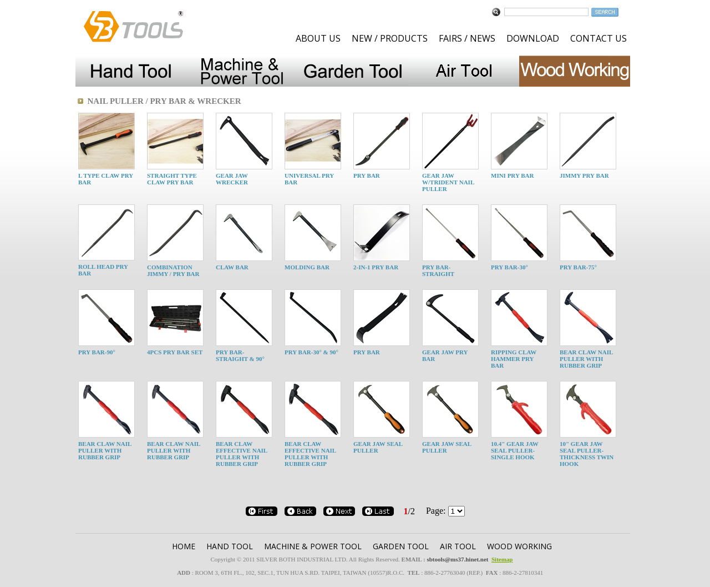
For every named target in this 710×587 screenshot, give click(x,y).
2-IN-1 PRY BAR (375, 267)
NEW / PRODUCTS (390, 38)
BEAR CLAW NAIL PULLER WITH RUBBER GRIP (586, 359)
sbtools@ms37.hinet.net (457, 559)
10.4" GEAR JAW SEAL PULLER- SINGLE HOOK (515, 450)
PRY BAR (366, 175)
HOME (183, 546)
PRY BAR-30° (509, 267)
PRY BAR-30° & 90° (311, 352)
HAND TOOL (229, 546)
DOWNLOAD (532, 38)
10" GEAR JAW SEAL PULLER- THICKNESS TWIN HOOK (586, 453)
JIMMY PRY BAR (584, 175)
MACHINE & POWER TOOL (313, 546)
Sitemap (502, 559)
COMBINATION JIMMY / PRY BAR (173, 270)
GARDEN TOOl (401, 546)
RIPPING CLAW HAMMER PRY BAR (513, 359)
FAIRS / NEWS (467, 38)
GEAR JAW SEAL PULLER (377, 447)
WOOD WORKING (519, 546)
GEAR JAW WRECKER (232, 178)
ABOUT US (318, 38)
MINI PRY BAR (512, 175)
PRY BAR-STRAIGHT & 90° (240, 355)
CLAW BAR (232, 267)
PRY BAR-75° (578, 267)
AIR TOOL (458, 546)
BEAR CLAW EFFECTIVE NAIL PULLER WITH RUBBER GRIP (241, 453)
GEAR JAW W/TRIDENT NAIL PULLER (448, 182)
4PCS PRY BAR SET (174, 352)
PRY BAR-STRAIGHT (438, 270)
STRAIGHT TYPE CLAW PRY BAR (172, 178)
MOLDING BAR (307, 267)
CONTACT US (598, 38)
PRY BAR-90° (96, 352)
